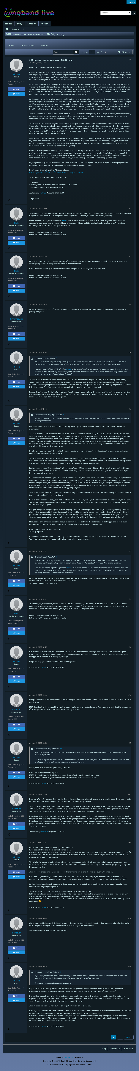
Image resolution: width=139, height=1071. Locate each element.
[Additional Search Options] (129, 13)
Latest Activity (27, 45)
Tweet (16, 94)
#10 (129, 695)
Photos (44, 45)
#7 (130, 551)
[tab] (11, 45)
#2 (130, 208)
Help (104, 1048)
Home (8, 23)
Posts (11, 45)
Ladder (31, 23)
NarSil (64, 220)
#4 (130, 304)
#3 (130, 256)
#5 (130, 352)
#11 (130, 743)
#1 (130, 60)
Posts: (10, 84)
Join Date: (12, 81)
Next (128, 1037)
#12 (129, 794)
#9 (130, 647)
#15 (129, 966)
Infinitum (44, 831)
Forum (44, 23)
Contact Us (114, 1048)
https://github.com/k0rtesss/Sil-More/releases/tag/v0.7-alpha (56, 172)
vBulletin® (69, 1057)
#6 (130, 409)
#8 (130, 599)
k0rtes (43, 193)
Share (16, 89)
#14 (129, 918)
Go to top (127, 1048)
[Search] (115, 13)
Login (131, 2)
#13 (129, 843)
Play (19, 23)
